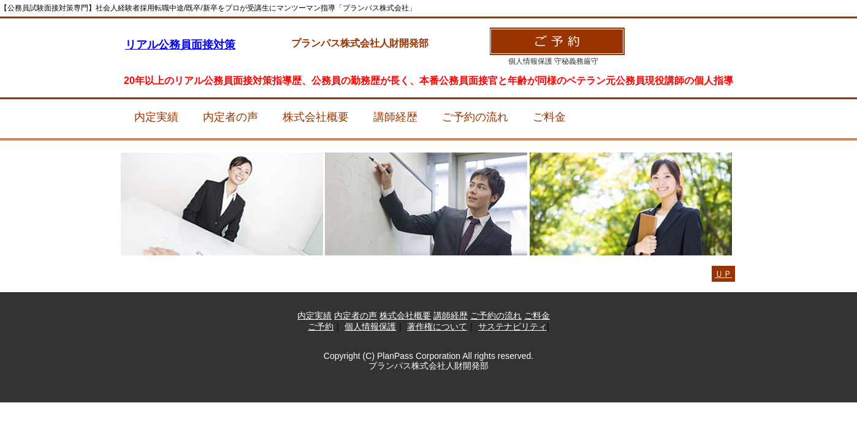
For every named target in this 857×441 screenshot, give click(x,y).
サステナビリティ (512, 326)
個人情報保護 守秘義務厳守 (553, 61)
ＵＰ (723, 274)
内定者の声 (230, 117)
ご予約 (320, 326)
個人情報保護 (370, 326)
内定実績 (156, 117)
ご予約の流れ (475, 117)
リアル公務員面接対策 (180, 45)
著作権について (437, 326)
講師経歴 (395, 117)
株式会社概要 (316, 117)
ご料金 (549, 117)
